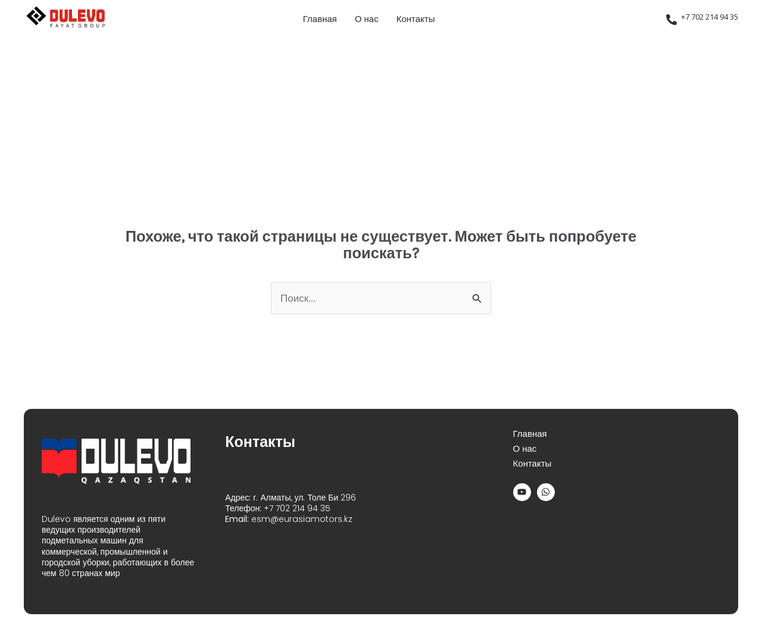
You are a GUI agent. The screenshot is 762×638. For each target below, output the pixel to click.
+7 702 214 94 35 (709, 16)
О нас (367, 19)
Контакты (415, 19)
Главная (320, 19)
